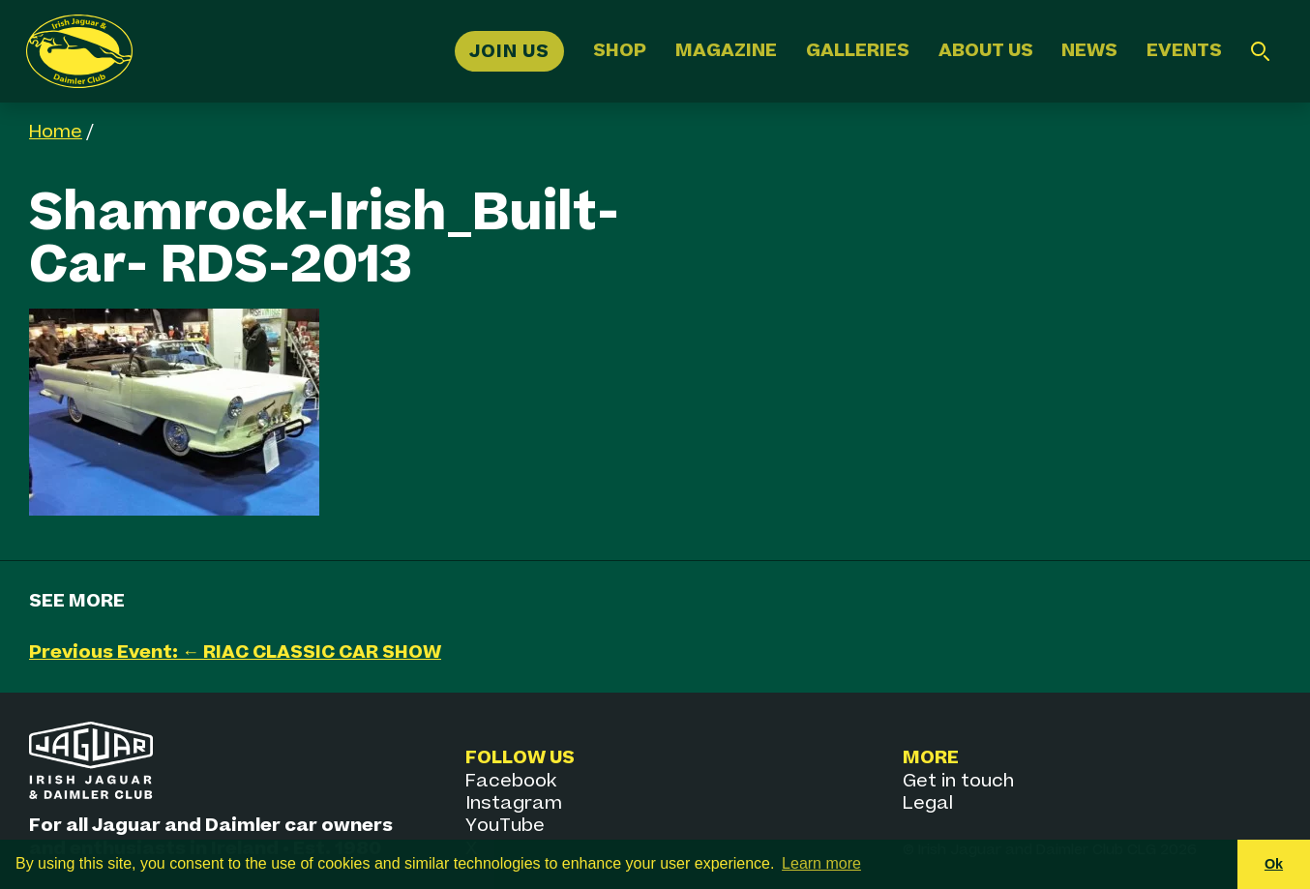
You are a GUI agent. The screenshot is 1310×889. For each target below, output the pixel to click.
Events (1184, 51)
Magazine (726, 51)
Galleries (857, 51)
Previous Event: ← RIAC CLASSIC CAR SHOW (235, 652)
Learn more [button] (821, 863)
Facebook (510, 781)
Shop (619, 51)
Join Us (509, 51)
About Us (985, 51)
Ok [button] (1274, 864)
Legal (928, 803)
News (1089, 51)
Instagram (513, 803)
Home (55, 132)
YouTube (505, 826)
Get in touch (958, 781)
